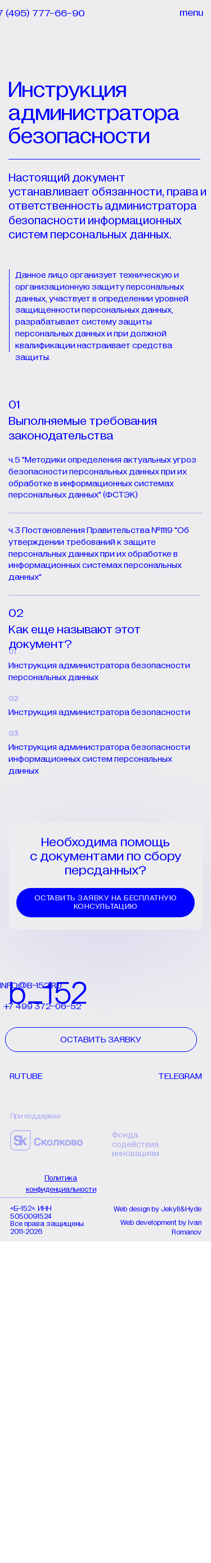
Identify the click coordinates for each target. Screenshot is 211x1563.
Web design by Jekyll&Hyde (157, 1209)
